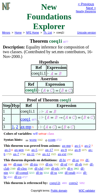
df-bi (62, 160)
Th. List (47, 32)
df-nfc (55, 168)
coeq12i (54, 183)
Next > (91, 8)
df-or (75, 160)
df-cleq (22, 168)
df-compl (22, 173)
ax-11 (30, 154)
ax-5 (34, 150)
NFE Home (32, 32)
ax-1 (78, 146)
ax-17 (49, 150)
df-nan (17, 164)
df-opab (70, 173)
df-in (39, 173)
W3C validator (87, 190)
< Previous (86, 4)
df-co (17, 177)
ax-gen (19, 150)
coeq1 (26, 119)
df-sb (78, 164)
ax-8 (77, 150)
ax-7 (16, 154)
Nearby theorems (86, 11)
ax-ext (62, 154)
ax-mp (26, 126)
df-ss (53, 173)
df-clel (38, 168)
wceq (32, 140)
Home (18, 32)
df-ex (49, 164)
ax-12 (46, 154)
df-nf (63, 164)
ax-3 (7, 150)
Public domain (59, 190)
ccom (51, 140)
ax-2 (87, 146)
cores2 (73, 183)
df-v (70, 168)
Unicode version (86, 32)
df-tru (34, 164)
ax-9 (64, 150)
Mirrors (6, 32)
